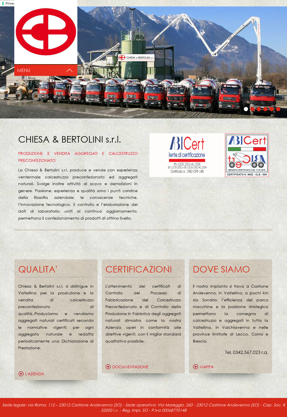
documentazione (130, 366)
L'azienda (34, 373)
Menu (23, 70)
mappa (207, 366)
